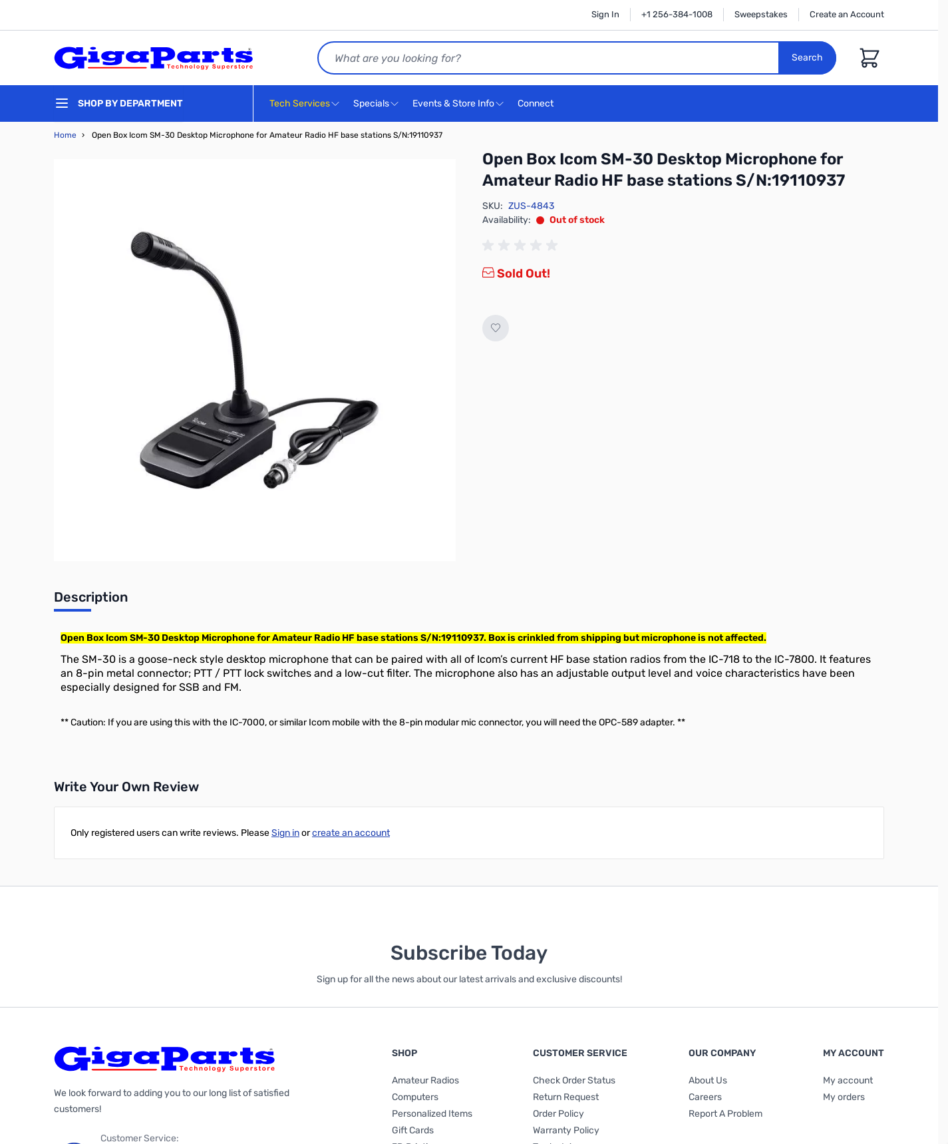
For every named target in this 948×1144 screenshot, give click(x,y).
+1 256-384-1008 (676, 14)
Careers (705, 1097)
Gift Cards (413, 1130)
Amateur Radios (425, 1080)
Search (807, 57)
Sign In (605, 14)
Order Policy (558, 1113)
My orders (844, 1097)
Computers (415, 1097)
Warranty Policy (566, 1130)
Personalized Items (432, 1113)
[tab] (91, 601)
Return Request (566, 1097)
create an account (351, 833)
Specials (371, 103)
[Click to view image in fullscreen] (255, 360)
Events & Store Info (453, 103)
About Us (708, 1080)
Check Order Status (574, 1080)
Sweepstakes (761, 14)
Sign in (285, 833)
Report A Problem (725, 1113)
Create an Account (847, 14)
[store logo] (153, 58)
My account (848, 1080)
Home (65, 135)
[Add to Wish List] (495, 328)
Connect (537, 104)
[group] (522, 246)
